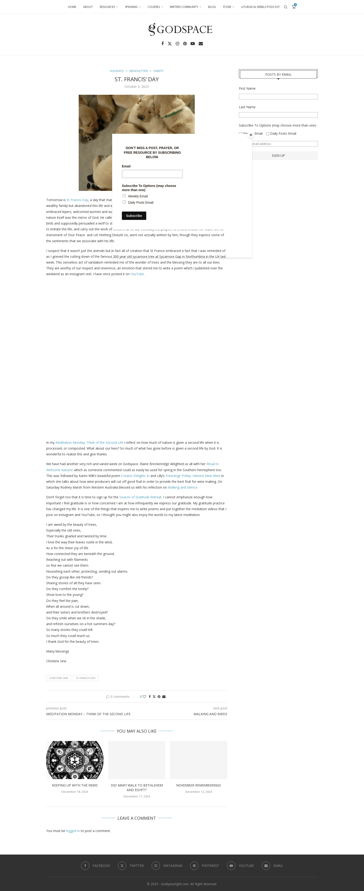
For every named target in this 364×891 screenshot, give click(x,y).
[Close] (250, 134)
